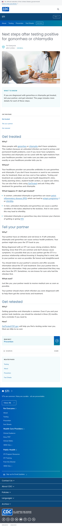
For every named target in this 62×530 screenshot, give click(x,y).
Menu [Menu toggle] (56, 17)
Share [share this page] (56, 351)
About (4, 23)
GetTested (32, 183)
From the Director (9, 462)
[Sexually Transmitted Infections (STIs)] (31, 391)
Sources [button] (9, 351)
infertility (9, 201)
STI (3, 16)
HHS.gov (5, 525)
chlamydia (33, 146)
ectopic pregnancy (51, 198)
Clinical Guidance (9, 433)
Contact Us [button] (8, 480)
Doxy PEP (6, 437)
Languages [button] (8, 498)
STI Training (7, 458)
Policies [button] (6, 492)
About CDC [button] (8, 486)
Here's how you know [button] (10, 4)
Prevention (19, 23)
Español (20, 48)
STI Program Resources (11, 454)
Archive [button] (6, 504)
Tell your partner (7, 124)
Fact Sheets (30, 23)
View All (7, 403)
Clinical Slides (8, 441)
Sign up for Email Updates (15, 474)
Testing (11, 23)
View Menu (39, 23)
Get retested (6, 128)
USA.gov (13, 525)
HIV (22, 219)
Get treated (6, 119)
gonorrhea (22, 146)
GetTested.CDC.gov (10, 326)
